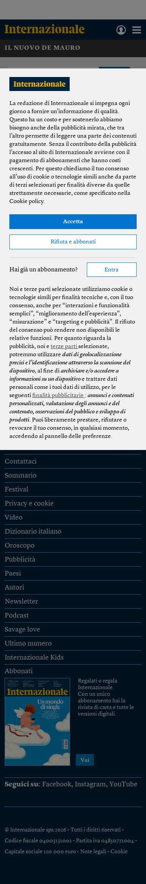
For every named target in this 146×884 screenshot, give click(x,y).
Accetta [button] (73, 222)
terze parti (64, 347)
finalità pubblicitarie (58, 396)
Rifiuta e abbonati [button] (73, 242)
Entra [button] (111, 270)
